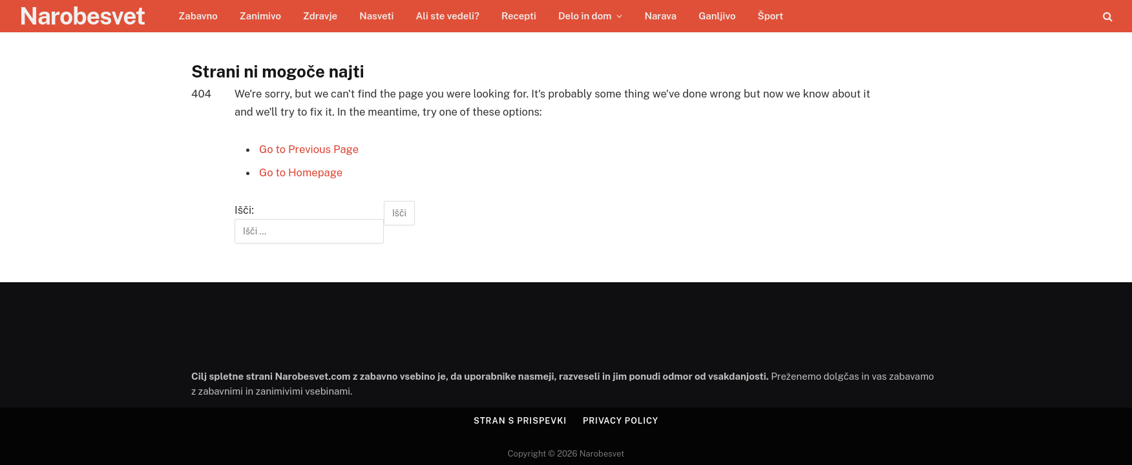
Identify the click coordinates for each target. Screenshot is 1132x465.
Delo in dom (584, 15)
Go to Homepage (300, 172)
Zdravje (320, 15)
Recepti (518, 15)
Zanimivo (260, 15)
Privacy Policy (620, 421)
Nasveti (376, 15)
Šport (770, 15)
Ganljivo (716, 15)
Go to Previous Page (309, 149)
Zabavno (198, 15)
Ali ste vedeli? (447, 15)
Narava (660, 15)
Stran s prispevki (520, 421)
